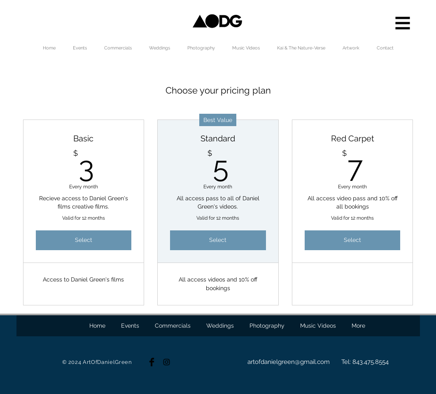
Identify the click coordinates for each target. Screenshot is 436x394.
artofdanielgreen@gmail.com (288, 362)
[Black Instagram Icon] (166, 362)
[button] (403, 23)
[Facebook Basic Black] (151, 362)
